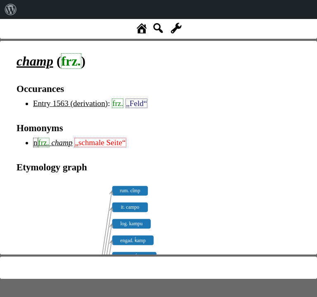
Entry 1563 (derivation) (70, 103)
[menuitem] (10, 9)
